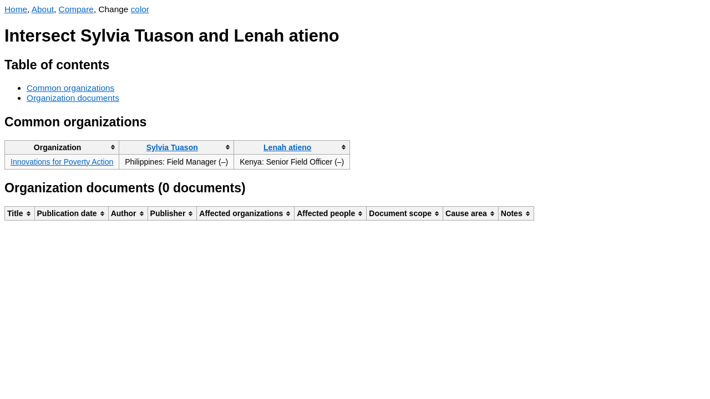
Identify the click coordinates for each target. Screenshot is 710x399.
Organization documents (73, 98)
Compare (76, 9)
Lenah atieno (287, 147)
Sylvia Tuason (172, 147)
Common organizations (70, 88)
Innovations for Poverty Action (62, 161)
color (140, 9)
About (43, 9)
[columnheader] (62, 147)
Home (15, 9)
